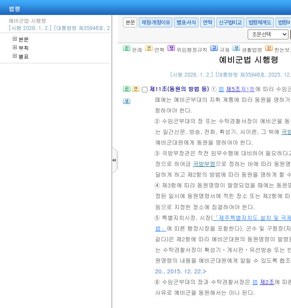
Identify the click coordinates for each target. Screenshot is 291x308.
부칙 (21, 47)
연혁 (207, 22)
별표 (21, 56)
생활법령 (247, 49)
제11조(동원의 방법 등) (180, 89)
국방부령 (204, 164)
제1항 (247, 89)
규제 (220, 49)
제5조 (233, 89)
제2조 (267, 282)
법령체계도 (260, 22)
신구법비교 (230, 22)
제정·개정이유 (155, 22)
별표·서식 (186, 22)
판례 (132, 49)
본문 (21, 39)
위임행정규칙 (187, 49)
